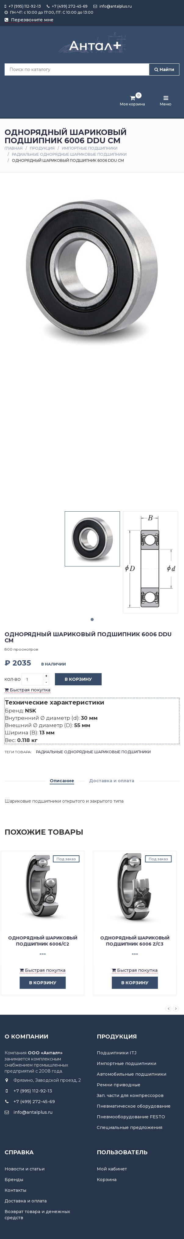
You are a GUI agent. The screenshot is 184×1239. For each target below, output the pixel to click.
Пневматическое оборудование (134, 1106)
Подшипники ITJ (116, 1053)
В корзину (74, 679)
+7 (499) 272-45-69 (67, 6)
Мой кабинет (112, 1169)
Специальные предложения (129, 1127)
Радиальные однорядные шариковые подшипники (69, 154)
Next (176, 1009)
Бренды (14, 1179)
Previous (168, 1009)
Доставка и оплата (111, 780)
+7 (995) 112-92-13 (23, 6)
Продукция (42, 148)
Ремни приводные (118, 1085)
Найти (164, 69)
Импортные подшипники (89, 148)
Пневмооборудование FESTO (131, 1117)
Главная (14, 148)
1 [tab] (92, 619)
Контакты (15, 1190)
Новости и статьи (25, 1169)
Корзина (107, 1179)
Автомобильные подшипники (131, 1074)
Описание (62, 780)
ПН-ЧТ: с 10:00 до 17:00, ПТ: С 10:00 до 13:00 (49, 12)
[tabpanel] (92, 538)
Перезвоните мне (29, 20)
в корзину (41, 983)
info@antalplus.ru (112, 6)
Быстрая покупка (27, 690)
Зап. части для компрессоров (130, 1095)
